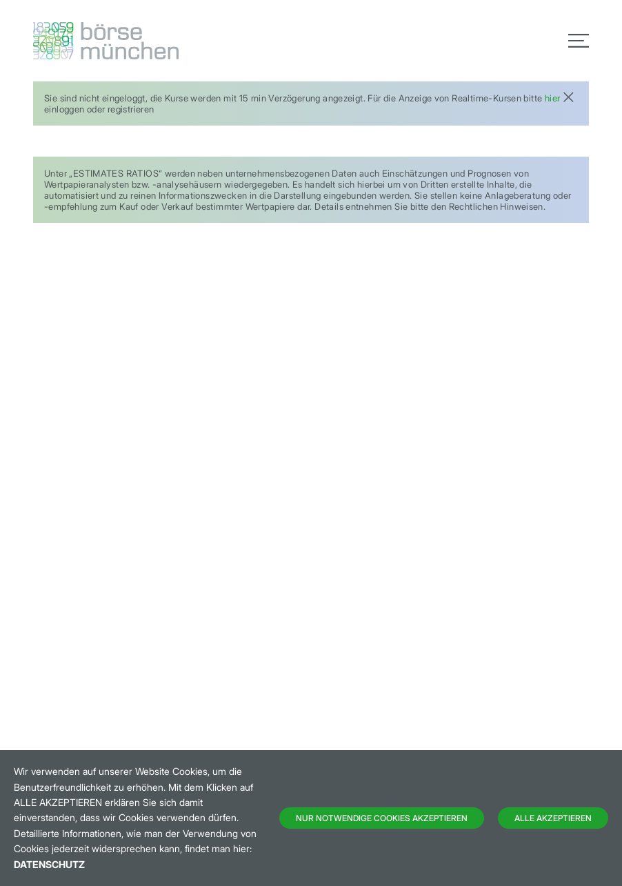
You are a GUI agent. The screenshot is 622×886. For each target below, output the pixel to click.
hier (553, 98)
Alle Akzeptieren (553, 818)
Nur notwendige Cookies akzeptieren (382, 818)
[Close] (568, 95)
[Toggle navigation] (578, 40)
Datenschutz (49, 864)
